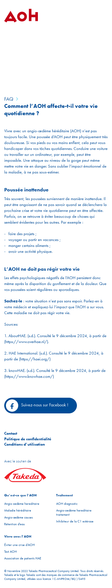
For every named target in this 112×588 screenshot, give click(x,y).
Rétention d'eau (14, 524)
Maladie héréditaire (17, 510)
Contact (10, 433)
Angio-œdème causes (18, 517)
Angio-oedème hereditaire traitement (74, 512)
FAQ (8, 99)
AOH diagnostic (66, 504)
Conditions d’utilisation (24, 444)
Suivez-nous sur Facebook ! (37, 405)
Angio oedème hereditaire (21, 504)
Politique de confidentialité (27, 438)
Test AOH (10, 552)
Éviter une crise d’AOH (19, 545)
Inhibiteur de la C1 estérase (74, 521)
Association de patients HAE (22, 558)
